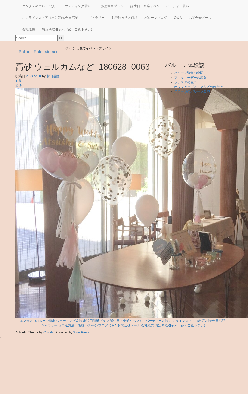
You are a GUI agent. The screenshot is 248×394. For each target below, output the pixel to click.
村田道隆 (52, 76)
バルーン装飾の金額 (188, 73)
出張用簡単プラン (111, 6)
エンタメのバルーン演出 (40, 6)
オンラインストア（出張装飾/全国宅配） (51, 17)
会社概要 (28, 29)
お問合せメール (200, 17)
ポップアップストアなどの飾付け (198, 87)
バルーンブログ (155, 17)
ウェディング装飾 (78, 6)
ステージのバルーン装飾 (192, 91)
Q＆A (178, 17)
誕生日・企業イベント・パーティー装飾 (159, 6)
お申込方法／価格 (124, 17)
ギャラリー (96, 17)
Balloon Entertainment (39, 51)
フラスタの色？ (185, 82)
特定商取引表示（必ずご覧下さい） (68, 29)
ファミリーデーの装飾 (190, 77)
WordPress (81, 332)
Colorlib (48, 332)
